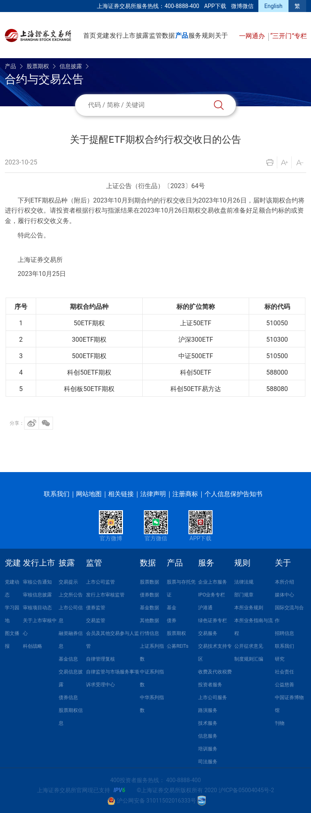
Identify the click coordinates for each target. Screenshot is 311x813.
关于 (221, 35)
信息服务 (207, 736)
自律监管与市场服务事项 (112, 672)
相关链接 (121, 494)
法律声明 (153, 494)
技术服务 (207, 723)
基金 (171, 607)
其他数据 (149, 620)
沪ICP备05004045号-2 (246, 790)
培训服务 (207, 749)
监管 (155, 35)
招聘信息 (284, 633)
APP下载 (215, 6)
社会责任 (284, 672)
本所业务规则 (248, 607)
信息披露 (70, 66)
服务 (194, 35)
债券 (171, 620)
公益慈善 (284, 684)
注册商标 (185, 494)
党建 (102, 35)
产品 (181, 35)
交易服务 (207, 633)
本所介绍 (284, 582)
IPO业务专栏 (211, 595)
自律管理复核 (100, 659)
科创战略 (32, 646)
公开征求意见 (248, 646)
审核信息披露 (37, 595)
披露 (142, 35)
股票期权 (38, 66)
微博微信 (242, 6)
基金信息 (68, 659)
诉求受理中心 (100, 684)
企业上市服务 (212, 582)
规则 (208, 35)
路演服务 (207, 710)
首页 (89, 35)
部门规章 (244, 595)
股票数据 (149, 582)
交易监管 (95, 620)
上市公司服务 (212, 697)
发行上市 (122, 35)
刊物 (279, 723)
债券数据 (149, 595)
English (273, 6)
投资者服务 (210, 684)
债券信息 (68, 697)
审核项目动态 (37, 607)
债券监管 (95, 607)
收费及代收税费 (215, 672)
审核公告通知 (37, 582)
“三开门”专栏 (288, 36)
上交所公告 (71, 595)
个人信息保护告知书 (233, 494)
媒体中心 (284, 595)
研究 (279, 659)
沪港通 (205, 607)
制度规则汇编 (248, 659)
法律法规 (244, 582)
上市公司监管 (100, 582)
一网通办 (252, 36)
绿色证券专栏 (212, 620)
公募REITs (177, 646)
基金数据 (149, 607)
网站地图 (89, 494)
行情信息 (149, 633)
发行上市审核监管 (105, 595)
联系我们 (57, 494)
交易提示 (68, 582)
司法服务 (207, 761)
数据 (168, 35)
